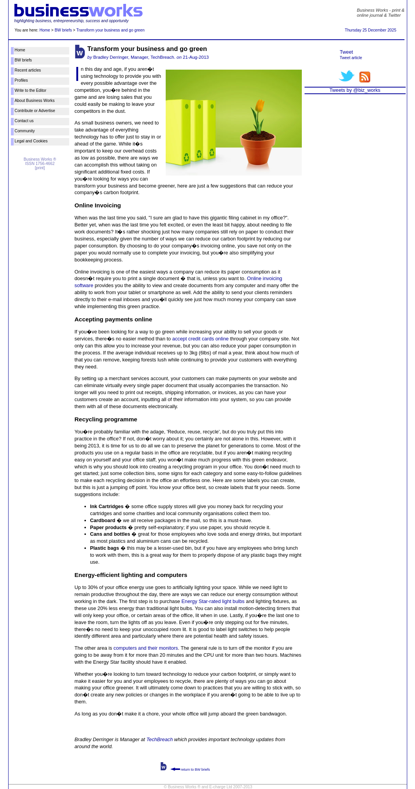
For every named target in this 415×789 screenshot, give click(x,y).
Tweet (346, 52)
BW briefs (63, 30)
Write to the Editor (31, 90)
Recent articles (28, 70)
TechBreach (159, 739)
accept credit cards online (200, 339)
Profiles (21, 80)
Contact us (24, 121)
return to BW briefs (190, 769)
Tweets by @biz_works (354, 90)
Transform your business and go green (110, 30)
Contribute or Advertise (35, 111)
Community (25, 131)
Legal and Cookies (31, 141)
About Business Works (35, 100)
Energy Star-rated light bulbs (213, 601)
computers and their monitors (146, 648)
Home (44, 30)
